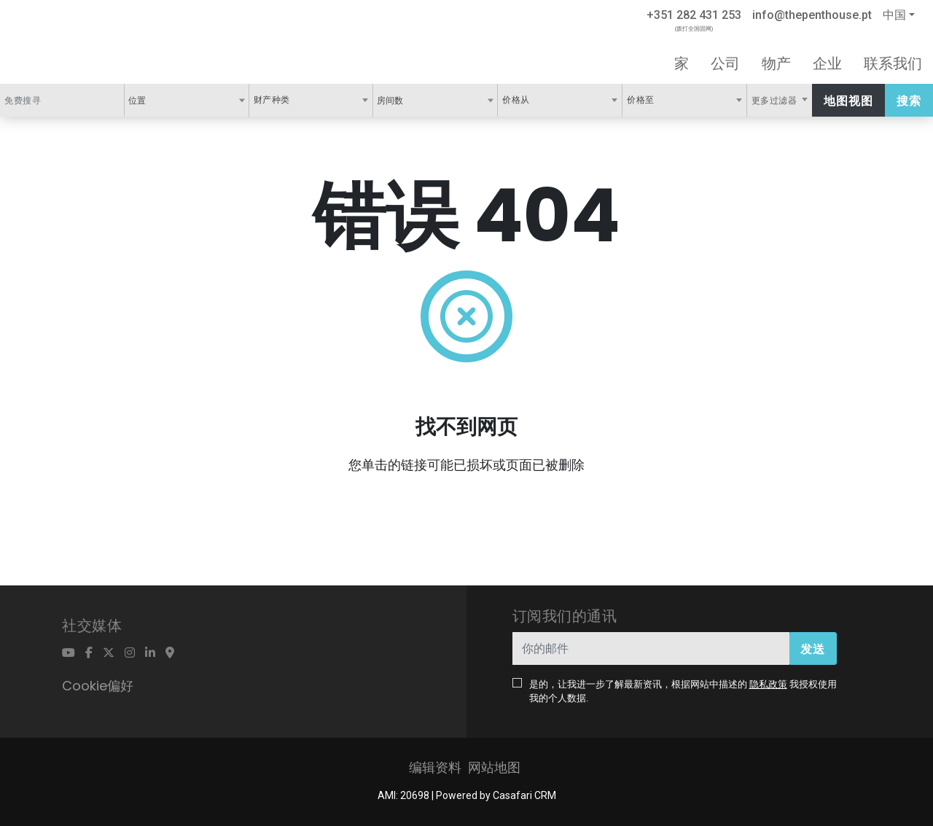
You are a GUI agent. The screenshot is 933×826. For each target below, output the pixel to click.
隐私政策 (768, 684)
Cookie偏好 (97, 686)
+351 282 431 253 (694, 15)
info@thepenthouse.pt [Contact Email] (812, 15)
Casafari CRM (524, 795)
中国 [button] (894, 15)
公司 (725, 63)
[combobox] (187, 100)
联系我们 (893, 63)
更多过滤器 (776, 101)
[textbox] (153, 100)
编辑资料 (435, 767)
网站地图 (494, 767)
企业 (827, 63)
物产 (776, 63)
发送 (812, 649)
